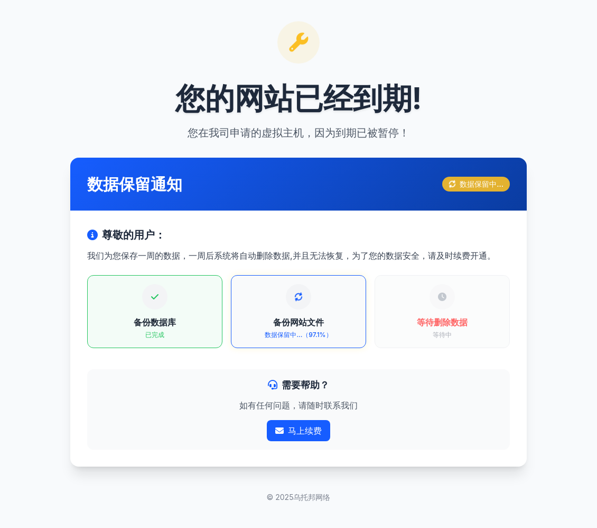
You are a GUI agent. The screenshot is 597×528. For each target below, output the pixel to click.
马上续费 (298, 430)
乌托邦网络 (311, 497)
